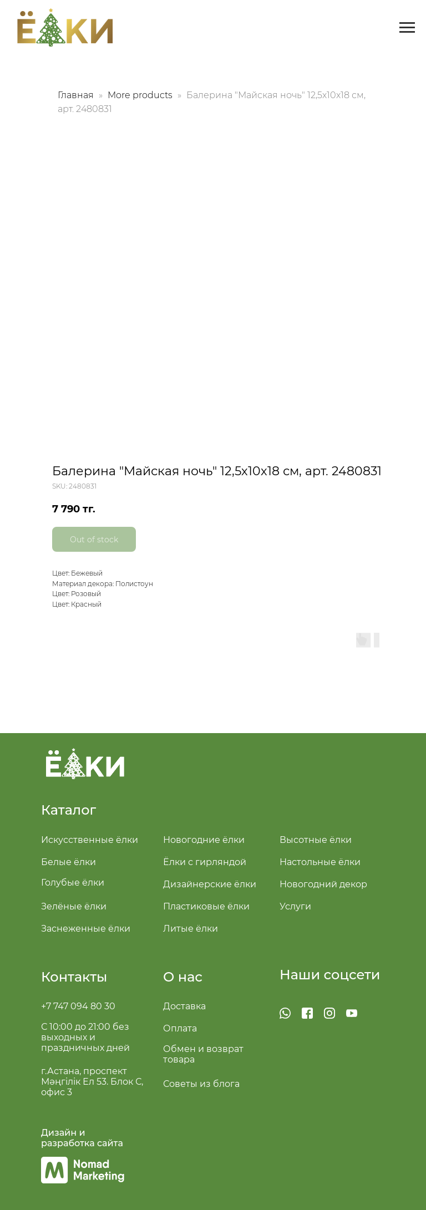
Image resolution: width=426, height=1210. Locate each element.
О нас (182, 977)
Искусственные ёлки (89, 840)
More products (141, 95)
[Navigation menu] (407, 27)
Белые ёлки (68, 862)
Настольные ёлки (320, 862)
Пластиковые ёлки (206, 906)
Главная (76, 95)
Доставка (184, 1006)
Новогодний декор (323, 884)
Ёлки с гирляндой (204, 862)
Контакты (74, 977)
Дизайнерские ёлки (209, 884)
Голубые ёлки (72, 882)
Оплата (180, 1028)
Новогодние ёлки (204, 840)
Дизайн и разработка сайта (82, 1137)
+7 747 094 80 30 (78, 1006)
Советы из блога (201, 1084)
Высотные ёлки (316, 840)
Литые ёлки (190, 928)
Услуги (295, 906)
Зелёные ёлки (73, 906)
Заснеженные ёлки (85, 928)
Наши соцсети (330, 975)
